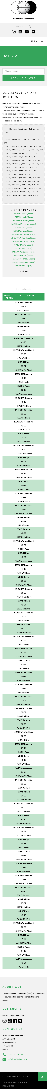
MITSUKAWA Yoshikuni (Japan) (23, 238)
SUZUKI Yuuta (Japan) (23, 245)
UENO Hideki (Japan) (23, 266)
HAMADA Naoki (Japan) (23, 217)
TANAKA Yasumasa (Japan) (23, 252)
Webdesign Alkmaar (18, 1077)
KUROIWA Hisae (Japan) (23, 231)
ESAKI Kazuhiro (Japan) (23, 213)
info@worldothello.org (15, 1059)
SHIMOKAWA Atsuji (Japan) (23, 241)
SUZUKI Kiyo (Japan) (23, 248)
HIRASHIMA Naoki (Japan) (23, 220)
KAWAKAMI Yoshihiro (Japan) (23, 224)
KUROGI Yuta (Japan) (23, 227)
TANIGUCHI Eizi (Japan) (23, 255)
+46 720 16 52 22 (13, 1055)
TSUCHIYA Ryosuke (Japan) (23, 262)
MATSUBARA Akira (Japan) (23, 234)
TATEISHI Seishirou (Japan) (23, 259)
